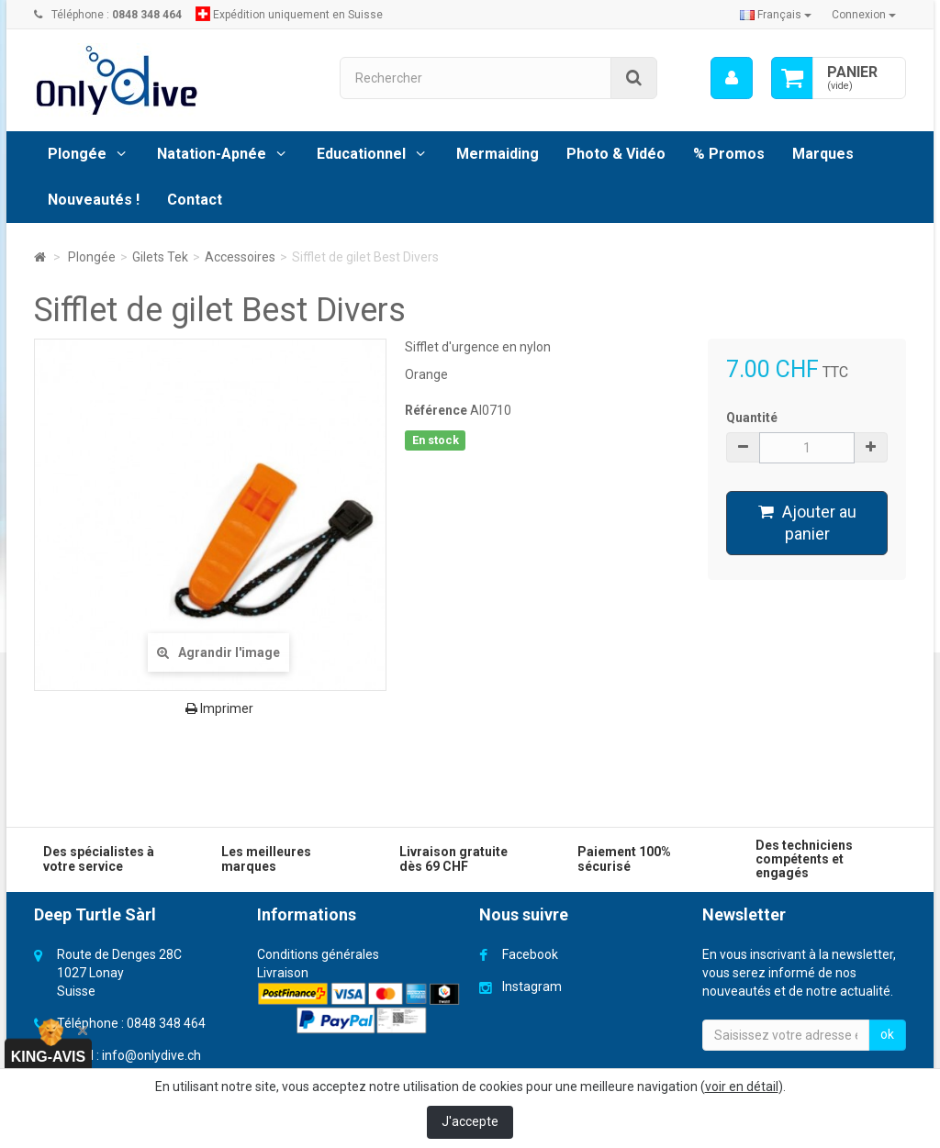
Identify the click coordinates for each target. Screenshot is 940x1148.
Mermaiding (497, 153)
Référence (436, 410)
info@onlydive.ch (151, 1055)
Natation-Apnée (211, 153)
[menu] (732, 78)
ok (887, 1034)
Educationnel (361, 153)
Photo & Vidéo (616, 153)
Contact (194, 199)
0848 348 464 (166, 1023)
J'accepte (470, 1121)
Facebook (530, 954)
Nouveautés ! (94, 199)
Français (775, 14)
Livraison (282, 972)
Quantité (752, 417)
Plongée (77, 153)
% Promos (729, 153)
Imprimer (219, 708)
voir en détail (741, 1086)
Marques (823, 153)
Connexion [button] (864, 14)
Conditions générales (318, 954)
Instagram (532, 986)
